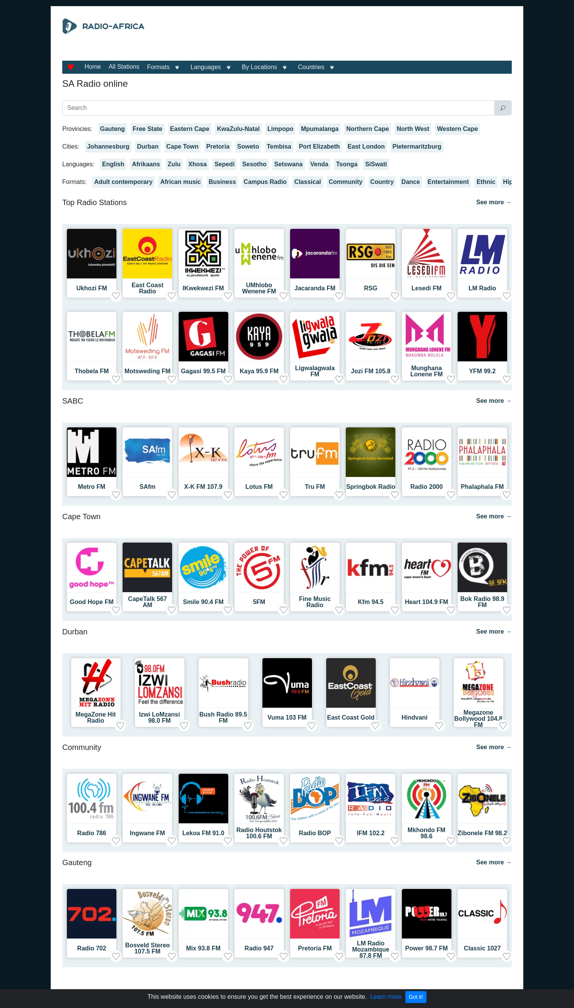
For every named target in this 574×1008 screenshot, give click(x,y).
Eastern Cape (189, 129)
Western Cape (457, 129)
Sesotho (254, 164)
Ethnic (485, 182)
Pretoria (217, 146)
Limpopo (280, 129)
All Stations (124, 66)
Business (222, 182)
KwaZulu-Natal (238, 129)
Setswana (288, 164)
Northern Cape (367, 129)
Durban (148, 146)
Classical (307, 182)
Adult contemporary (123, 182)
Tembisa (279, 146)
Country (382, 182)
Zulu (174, 164)
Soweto (248, 146)
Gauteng (112, 129)
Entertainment (448, 182)
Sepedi (224, 164)
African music (180, 182)
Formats (158, 67)
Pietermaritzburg (417, 146)
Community (346, 182)
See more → (494, 202)
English (113, 164)
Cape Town (182, 146)
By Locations (259, 67)
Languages (206, 67)
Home (93, 66)
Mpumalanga (319, 129)
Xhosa (197, 164)
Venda (319, 164)
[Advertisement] (358, 37)
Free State (147, 129)
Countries (311, 67)
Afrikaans (146, 164)
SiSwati (376, 164)
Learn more (385, 996)
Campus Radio (265, 182)
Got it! (416, 997)
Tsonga (347, 164)
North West (412, 129)
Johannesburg (108, 146)
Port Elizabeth (319, 146)
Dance (410, 182)
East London (366, 146)
